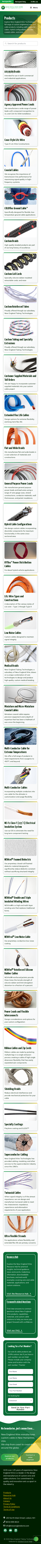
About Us (7, 1498)
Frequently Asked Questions (19, 1302)
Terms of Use (8, 1509)
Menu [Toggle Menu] (34, 7)
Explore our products (10, 1457)
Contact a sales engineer (30, 1457)
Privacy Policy (9, 1504)
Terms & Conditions (11, 1506)
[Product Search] (22, 43)
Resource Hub (12, 1257)
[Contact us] (36, 1539)
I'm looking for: (14, 1396)
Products (7, 1492)
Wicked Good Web (25, 1541)
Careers (6, 1501)
